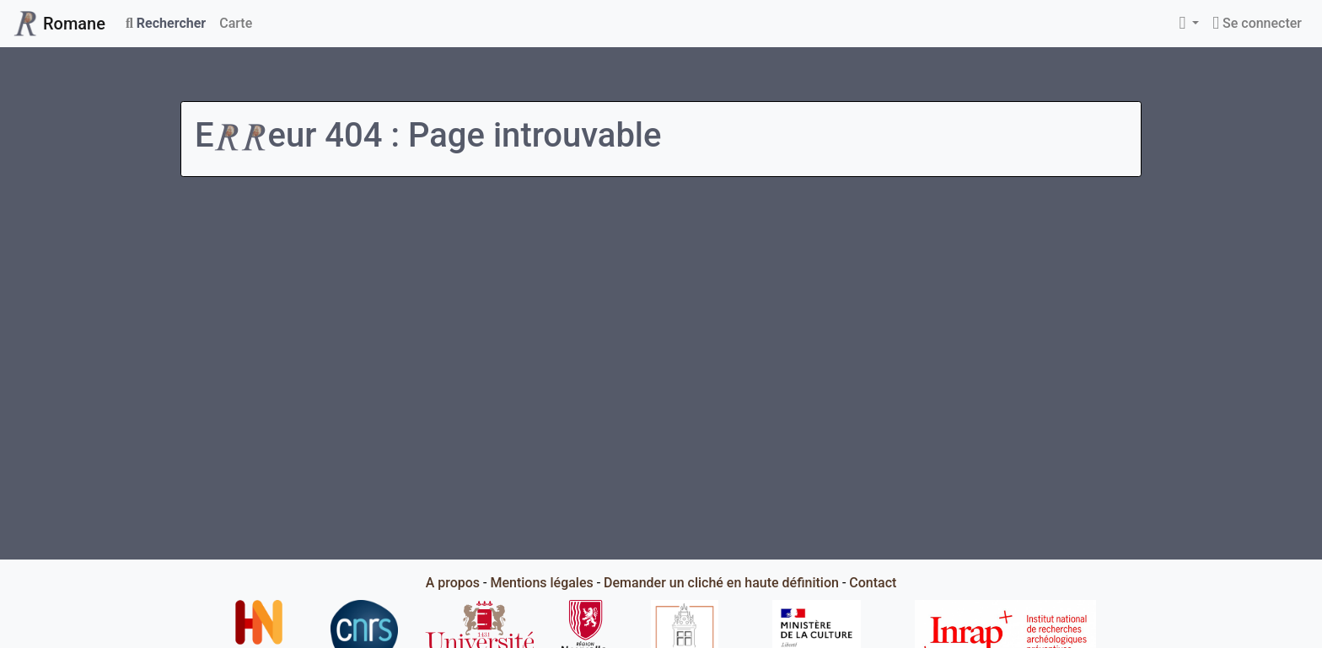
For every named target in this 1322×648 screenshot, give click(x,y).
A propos (453, 583)
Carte (235, 23)
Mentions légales (541, 583)
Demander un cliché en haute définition (721, 583)
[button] (1189, 23)
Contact (872, 583)
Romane (59, 23)
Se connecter (1257, 23)
